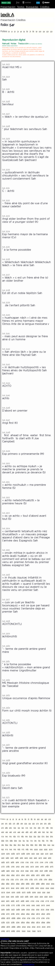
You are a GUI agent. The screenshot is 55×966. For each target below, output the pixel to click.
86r (31, 845)
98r (27, 849)
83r (19, 845)
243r (43, 905)
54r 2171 (5, 797)
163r (18, 875)
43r (14, 832)
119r (21, 858)
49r (39, 832)
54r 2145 (6, 395)
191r (52, 884)
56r (14, 836)
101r (41, 849)
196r (22, 888)
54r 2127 (6, 114)
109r (28, 853)
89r (44, 845)
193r (7, 888)
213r (3, 896)
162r (13, 875)
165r (28, 875)
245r (3, 909)
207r (24, 892)
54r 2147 (6, 420)
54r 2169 (6, 773)
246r (8, 909)
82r (15, 845)
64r (47, 836)
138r (8, 866)
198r (32, 888)
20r (25, 823)
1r (12, 31)
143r (32, 866)
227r (17, 901)
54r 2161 (5, 661)
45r (23, 832)
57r (18, 836)
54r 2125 (6, 89)
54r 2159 (6, 633)
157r (41, 871)
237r (13, 905)
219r (31, 896)
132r (31, 862)
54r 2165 (6, 720)
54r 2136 (6, 259)
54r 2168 (6, 760)
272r (33, 918)
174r (21, 879)
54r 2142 (6, 349)
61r (35, 836)
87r (36, 845)
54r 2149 (6, 451)
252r (37, 909)
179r (45, 879)
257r (8, 914)
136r (51, 862)
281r (28, 922)
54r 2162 (6, 680)
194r (12, 888)
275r (48, 918)
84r (23, 845)
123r (40, 858)
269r (19, 918)
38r (47, 828)
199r (37, 888)
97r (23, 849)
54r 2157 (6, 599)
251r (33, 909)
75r (39, 841)
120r (26, 858)
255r (52, 909)
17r (14, 823)
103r (51, 849)
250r (28, 909)
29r (10, 828)
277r (8, 922)
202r (52, 888)
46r (27, 832)
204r (8, 892)
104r (3, 853)
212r (48, 892)
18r (18, 823)
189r (43, 884)
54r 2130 (6, 169)
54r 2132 (6, 200)
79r (2, 845)
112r (42, 853)
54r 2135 (6, 247)
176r (31, 879)
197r (27, 888)
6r (27, 31)
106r (13, 853)
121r (30, 858)
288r (13, 927)
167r (38, 875)
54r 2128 (6, 126)
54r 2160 (6, 646)
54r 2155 (6, 550)
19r (21, 823)
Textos (20, 7)
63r (43, 836)
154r (27, 871)
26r (49, 823)
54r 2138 (6, 290)
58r (22, 836)
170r (3, 879)
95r (14, 849)
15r (6, 823)
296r (3, 931)
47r (31, 832)
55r (10, 836)
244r (48, 905)
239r (23, 905)
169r (48, 875)
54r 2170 (6, 785)
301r (28, 931)
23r (37, 823)
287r (8, 927)
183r (13, 884)
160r (3, 875)
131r (27, 862)
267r (8, 918)
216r (17, 896)
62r (39, 836)
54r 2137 (6, 275)
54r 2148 (6, 432)
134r (41, 862)
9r (36, 31)
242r (38, 905)
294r (44, 927)
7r (30, 31)
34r (30, 828)
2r (15, 31)
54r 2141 (5, 333)
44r (19, 832)
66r (2, 841)
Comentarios (28, 964)
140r (18, 866)
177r (35, 879)
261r (28, 914)
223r (51, 896)
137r (3, 866)
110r (33, 853)
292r (33, 927)
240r (28, 905)
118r (16, 858)
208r (29, 892)
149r (8, 871)
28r (6, 828)
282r (33, 922)
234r (52, 901)
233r (47, 901)
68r (11, 841)
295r (48, 927)
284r (43, 922)
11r (44, 31)
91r (53, 845)
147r (51, 866)
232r (42, 901)
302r (34, 931)
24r (41, 823)
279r (18, 922)
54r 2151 (5, 482)
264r (43, 914)
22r (33, 823)
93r (6, 849)
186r (28, 884)
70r (19, 841)
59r (26, 836)
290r (24, 927)
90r (48, 845)
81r (11, 845)
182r (7, 884)
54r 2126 (6, 101)
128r (12, 862)
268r (13, 918)
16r (10, 823)
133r (36, 862)
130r (22, 862)
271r (28, 918)
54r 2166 (6, 732)
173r (17, 879)
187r (33, 884)
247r (13, 909)
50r (43, 832)
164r (23, 875)
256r (3, 914)
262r (33, 914)
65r (51, 836)
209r (34, 892)
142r (27, 866)
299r (18, 931)
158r (46, 871)
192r (3, 888)
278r (13, 922)
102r (45, 849)
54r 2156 (6, 575)
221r (41, 896)
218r (26, 896)
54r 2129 (6, 138)
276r (3, 922)
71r (23, 841)
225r (7, 901)
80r (6, 845)
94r (10, 849)
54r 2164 (6, 708)
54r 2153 (6, 513)
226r (13, 901)
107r (18, 853)
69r (15, 841)
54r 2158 (6, 621)
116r (7, 858)
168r (43, 875)
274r (43, 918)
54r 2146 (6, 408)
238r (18, 905)
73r (31, 841)
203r (3, 892)
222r (46, 896)
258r (13, 914)
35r (35, 828)
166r (33, 875)
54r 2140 (6, 315)
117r (12, 858)
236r (8, 905)
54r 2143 (6, 364)
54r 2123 (6, 64)
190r (48, 884)
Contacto (5, 939)
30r (14, 828)
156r (36, 871)
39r (51, 828)
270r (24, 918)
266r (3, 918)
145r (42, 866)
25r (45, 823)
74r (35, 841)
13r (51, 31)
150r (13, 871)
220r (36, 896)
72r (27, 841)
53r (2, 836)
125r (49, 858)
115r (2, 858)
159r (51, 871)
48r (35, 832)
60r (30, 836)
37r (43, 828)
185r (23, 884)
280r (23, 922)
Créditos (44, 7)
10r (40, 31)
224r (3, 901)
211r (43, 892)
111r (37, 853)
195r (17, 888)
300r (24, 931)
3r (18, 31)
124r (45, 858)
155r (31, 871)
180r (50, 879)
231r (37, 901)
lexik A (7, 14)
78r (51, 841)
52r (51, 832)
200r (42, 888)
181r (3, 884)
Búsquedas (32, 7)
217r (22, 896)
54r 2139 (6, 302)
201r (47, 888)
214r (7, 896)
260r (23, 914)
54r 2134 (6, 231)
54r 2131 (5, 188)
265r (48, 914)
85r (27, 845)
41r (6, 832)
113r (46, 853)
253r (42, 909)
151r (17, 871)
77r (47, 841)
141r (22, 866)
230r (32, 901)
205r (13, 892)
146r (47, 866)
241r (33, 905)
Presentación (8, 7)
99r (31, 849)
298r (13, 931)
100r (36, 849)
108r (23, 853)
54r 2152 (6, 497)
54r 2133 (6, 216)
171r (7, 879)
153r (22, 871)
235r (3, 905)
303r (39, 931)
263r (38, 914)
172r (12, 879)
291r (28, 927)
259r (18, 914)
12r (47, 31)
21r (30, 823)
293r (38, 927)
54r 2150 (6, 463)
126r (3, 862)
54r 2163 (6, 695)
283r (38, 922)
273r (38, 918)
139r (13, 866)
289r (19, 927)
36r (39, 828)
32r (22, 828)
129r (17, 862)
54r (6, 836)
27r (2, 828)
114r (51, 853)
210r (39, 892)
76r (43, 841)
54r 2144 (6, 383)
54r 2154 (6, 528)
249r (23, 909)
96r (19, 849)
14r (2, 823)
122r (35, 858)
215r (12, 896)
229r (27, 901)
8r (33, 31)
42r (10, 832)
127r (7, 862)
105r (8, 853)
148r (3, 871)
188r (38, 884)
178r (40, 879)
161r (8, 875)
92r (2, 849)
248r (18, 909)
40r (2, 832)
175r (26, 879)
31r (19, 828)
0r (9, 31)
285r (48, 922)
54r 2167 (6, 745)
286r (3, 927)
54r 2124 (6, 76)
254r (47, 909)
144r (37, 866)
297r (8, 931)
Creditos (21, 20)
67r (7, 841)
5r (24, 31)
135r (46, 862)
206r (18, 892)
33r (26, 828)
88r (40, 845)
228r (22, 901)
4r (21, 31)
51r (47, 832)
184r (18, 884)
